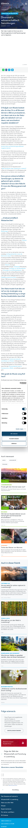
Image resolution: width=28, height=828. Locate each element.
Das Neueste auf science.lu (9, 772)
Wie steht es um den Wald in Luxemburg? (11, 597)
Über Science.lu (6, 797)
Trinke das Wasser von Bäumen (11, 523)
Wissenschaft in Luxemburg (9, 775)
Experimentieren (6, 785)
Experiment (4, 521)
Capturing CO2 (5, 559)
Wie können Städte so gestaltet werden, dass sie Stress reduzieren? (13, 632)
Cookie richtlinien (7, 811)
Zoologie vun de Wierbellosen (17, 244)
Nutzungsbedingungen (8, 805)
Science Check (5, 594)
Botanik (7, 241)
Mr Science (4, 488)
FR (22, 3)
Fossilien (24, 216)
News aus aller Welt (7, 779)
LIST (2, 573)
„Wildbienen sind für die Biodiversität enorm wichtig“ (14, 665)
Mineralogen (4, 207)
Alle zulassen (14, 433)
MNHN (8, 26)
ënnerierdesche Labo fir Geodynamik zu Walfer (11, 343)
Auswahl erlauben (14, 438)
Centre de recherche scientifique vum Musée (11, 336)
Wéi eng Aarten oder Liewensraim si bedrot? (14, 144)
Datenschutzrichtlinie (13, 761)
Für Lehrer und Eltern (7, 788)
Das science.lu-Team (7, 800)
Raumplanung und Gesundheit (10, 629)
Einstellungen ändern (14, 706)
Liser (2, 642)
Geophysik (17, 242)
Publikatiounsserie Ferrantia (8, 253)
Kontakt (4, 803)
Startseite (3, 9)
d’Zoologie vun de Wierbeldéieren (12, 246)
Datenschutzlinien (7, 808)
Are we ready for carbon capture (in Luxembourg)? (13, 562)
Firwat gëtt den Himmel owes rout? (13, 463)
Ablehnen (14, 443)
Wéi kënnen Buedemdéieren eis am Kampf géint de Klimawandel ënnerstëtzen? (13, 491)
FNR (2, 501)
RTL (4, 501)
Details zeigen (19, 429)
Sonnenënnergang (6, 461)
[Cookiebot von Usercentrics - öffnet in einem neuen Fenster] (20, 383)
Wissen (3, 782)
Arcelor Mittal (7, 573)
